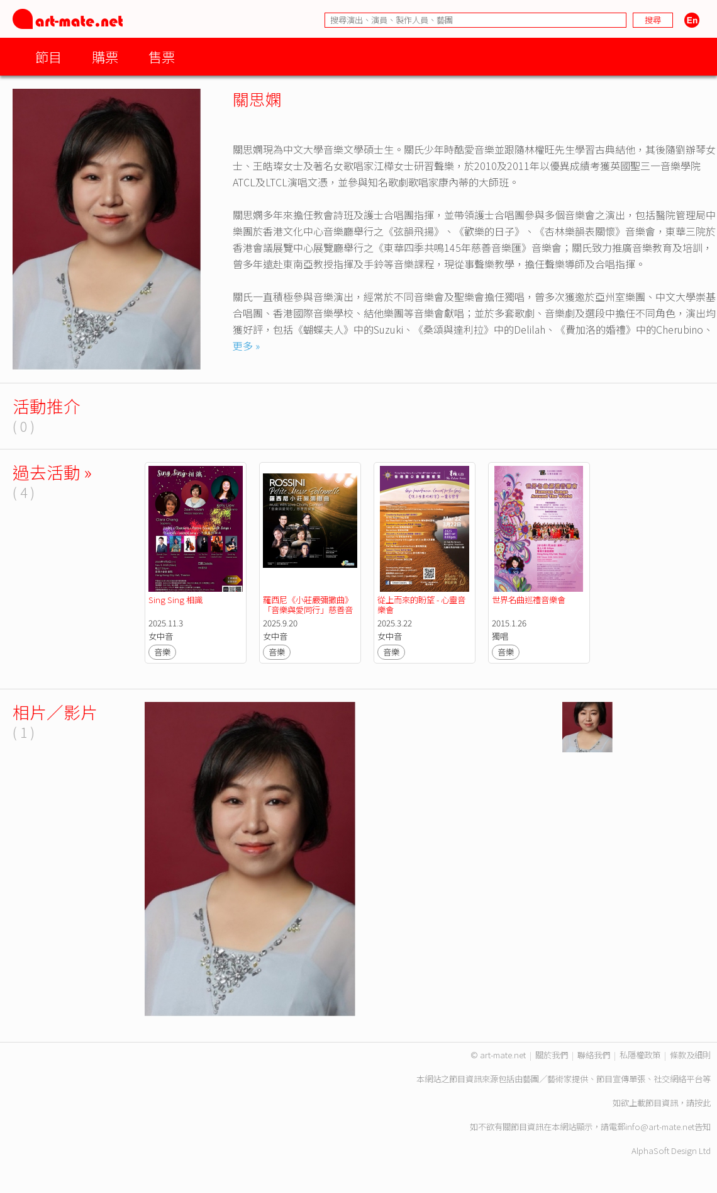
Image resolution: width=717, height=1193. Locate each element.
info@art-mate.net (659, 1127)
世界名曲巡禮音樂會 (528, 600)
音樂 (162, 652)
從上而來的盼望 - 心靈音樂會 (421, 605)
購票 (105, 56)
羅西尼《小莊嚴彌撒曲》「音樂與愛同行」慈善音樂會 (308, 610)
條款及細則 (690, 1055)
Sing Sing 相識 (175, 600)
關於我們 (551, 1055)
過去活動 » (52, 472)
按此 (702, 1103)
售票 (161, 56)
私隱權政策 (640, 1055)
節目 (48, 56)
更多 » (246, 345)
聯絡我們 (593, 1055)
